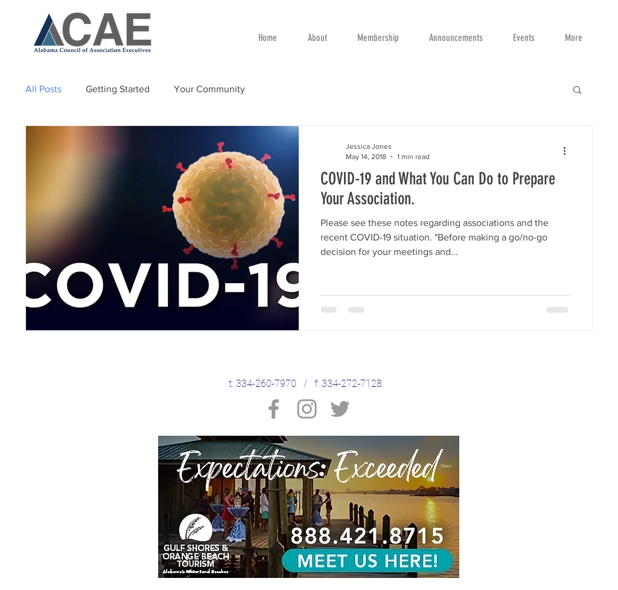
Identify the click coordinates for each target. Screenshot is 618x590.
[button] (577, 90)
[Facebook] (274, 409)
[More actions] (568, 150)
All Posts (43, 89)
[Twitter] (340, 409)
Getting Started (118, 89)
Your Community (209, 89)
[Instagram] (307, 409)
